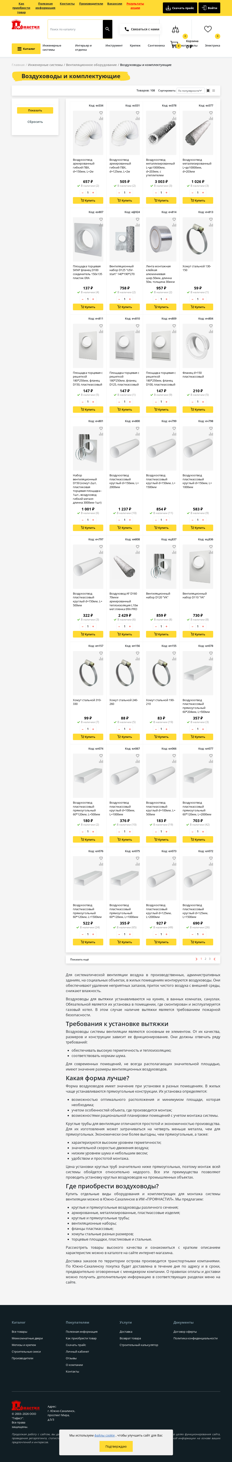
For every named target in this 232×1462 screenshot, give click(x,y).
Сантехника (156, 45)
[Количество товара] (88, 192)
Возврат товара (130, 1338)
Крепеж (135, 45)
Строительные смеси (26, 1351)
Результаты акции (135, 6)
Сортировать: (181, 90)
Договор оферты (185, 1332)
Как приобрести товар (21, 8)
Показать (35, 110)
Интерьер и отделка (83, 47)
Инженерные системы (52, 47)
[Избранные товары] (207, 29)
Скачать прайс (180, 8)
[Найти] (107, 29)
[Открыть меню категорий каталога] (26, 48)
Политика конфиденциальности (196, 1338)
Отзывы (71, 1358)
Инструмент (114, 45)
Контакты (67, 4)
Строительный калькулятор (139, 1345)
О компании (74, 1365)
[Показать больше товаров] (79, 960)
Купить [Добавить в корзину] (88, 200)
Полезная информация (45, 6)
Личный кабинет (77, 1351)
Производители (91, 4)
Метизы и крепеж (24, 1345)
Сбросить (35, 122)
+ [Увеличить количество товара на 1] (93, 192)
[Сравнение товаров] (175, 29)
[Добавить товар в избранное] (101, 113)
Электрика (212, 45)
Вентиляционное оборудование (91, 65)
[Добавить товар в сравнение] (101, 118)
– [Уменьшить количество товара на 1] (83, 192)
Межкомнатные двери (27, 1338)
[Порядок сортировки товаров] (191, 90)
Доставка (126, 1332)
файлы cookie (104, 1435)
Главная (18, 65)
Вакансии (114, 4)
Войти (209, 8)
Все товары (19, 1332)
